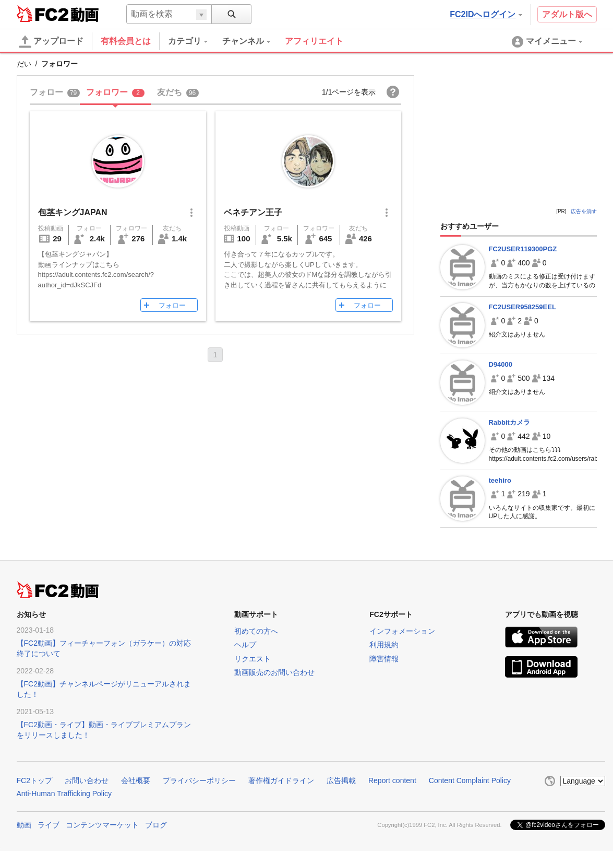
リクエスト (252, 659)
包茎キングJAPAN (72, 212)
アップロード (51, 42)
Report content (392, 780)
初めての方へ (256, 631)
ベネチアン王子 (253, 212)
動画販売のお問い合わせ (274, 672)
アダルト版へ (567, 14)
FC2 (42, 13)
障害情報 (384, 659)
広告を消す (584, 211)
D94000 (501, 364)
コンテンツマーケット (102, 825)
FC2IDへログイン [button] (486, 14)
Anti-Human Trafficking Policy (64, 793)
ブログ (156, 825)
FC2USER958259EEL (522, 307)
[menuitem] (195, 41)
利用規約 (384, 644)
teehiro (500, 480)
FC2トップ (34, 780)
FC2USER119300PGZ (523, 249)
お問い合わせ (87, 780)
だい (24, 64)
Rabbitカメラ (509, 422)
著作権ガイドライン (281, 780)
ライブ (48, 825)
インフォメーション (402, 631)
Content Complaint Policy (470, 780)
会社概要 (135, 780)
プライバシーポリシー (199, 780)
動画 (24, 825)
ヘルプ (245, 644)
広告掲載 (341, 780)
